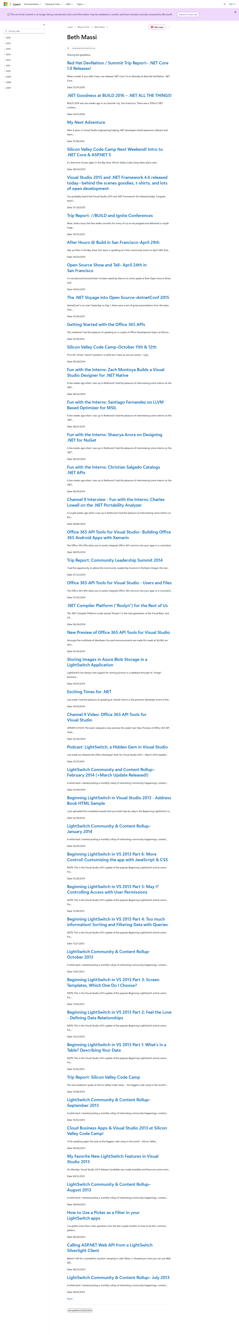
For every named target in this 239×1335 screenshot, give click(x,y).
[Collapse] (44, 24)
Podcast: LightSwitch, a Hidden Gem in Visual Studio (117, 747)
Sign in (232, 3)
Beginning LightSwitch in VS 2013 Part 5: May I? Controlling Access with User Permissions (113, 889)
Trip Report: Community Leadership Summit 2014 (115, 560)
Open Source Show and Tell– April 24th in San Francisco (107, 267)
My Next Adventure (86, 122)
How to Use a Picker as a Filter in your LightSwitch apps (103, 1215)
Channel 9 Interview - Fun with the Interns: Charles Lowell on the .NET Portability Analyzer (116, 502)
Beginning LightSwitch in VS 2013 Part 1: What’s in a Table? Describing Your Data (116, 1047)
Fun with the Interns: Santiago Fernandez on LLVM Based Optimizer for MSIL (115, 404)
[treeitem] (24, 37)
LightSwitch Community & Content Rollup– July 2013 (118, 1277)
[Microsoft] (6, 4)
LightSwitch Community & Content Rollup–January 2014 (109, 828)
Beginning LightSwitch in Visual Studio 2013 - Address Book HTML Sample (119, 800)
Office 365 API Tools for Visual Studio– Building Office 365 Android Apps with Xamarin (119, 534)
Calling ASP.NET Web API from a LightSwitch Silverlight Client (110, 1247)
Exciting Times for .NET (89, 691)
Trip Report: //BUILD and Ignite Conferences (110, 215)
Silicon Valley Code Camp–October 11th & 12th (112, 347)
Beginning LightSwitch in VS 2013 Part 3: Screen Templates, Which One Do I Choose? (113, 982)
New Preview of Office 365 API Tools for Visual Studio (118, 632)
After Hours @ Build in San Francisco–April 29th (113, 242)
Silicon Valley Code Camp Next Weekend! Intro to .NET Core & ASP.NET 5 (115, 151)
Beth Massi (100, 26)
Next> (70, 1298)
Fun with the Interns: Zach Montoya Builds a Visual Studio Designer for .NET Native (115, 372)
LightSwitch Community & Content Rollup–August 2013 (109, 1186)
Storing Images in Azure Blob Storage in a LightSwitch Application (107, 661)
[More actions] (169, 27)
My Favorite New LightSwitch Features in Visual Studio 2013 (112, 1158)
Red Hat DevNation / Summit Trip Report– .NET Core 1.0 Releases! (117, 65)
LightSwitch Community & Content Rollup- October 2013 (108, 954)
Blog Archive (83, 26)
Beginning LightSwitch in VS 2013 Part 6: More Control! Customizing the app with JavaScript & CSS (117, 856)
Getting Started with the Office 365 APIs (106, 324)
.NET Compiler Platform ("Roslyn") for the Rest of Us (117, 605)
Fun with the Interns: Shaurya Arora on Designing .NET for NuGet (114, 437)
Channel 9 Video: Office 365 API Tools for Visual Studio (106, 717)
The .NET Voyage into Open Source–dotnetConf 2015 (118, 297)
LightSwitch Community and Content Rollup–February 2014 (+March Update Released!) (111, 772)
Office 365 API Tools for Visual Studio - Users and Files (119, 582)
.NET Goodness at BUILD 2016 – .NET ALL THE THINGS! (119, 95)
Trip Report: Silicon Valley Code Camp (103, 1077)
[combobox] (24, 31)
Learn (70, 26)
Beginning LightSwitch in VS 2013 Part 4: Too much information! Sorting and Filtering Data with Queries (117, 921)
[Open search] (225, 4)
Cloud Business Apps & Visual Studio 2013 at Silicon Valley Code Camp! (117, 1130)
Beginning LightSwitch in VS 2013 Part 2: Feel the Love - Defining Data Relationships (119, 1014)
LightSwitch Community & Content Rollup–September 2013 (109, 1102)
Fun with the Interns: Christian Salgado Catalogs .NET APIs (113, 469)
